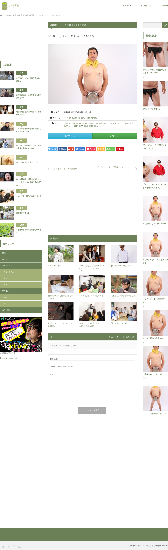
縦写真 (84, 25)
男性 (75, 25)
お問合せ (164, 6)
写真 (5, 278)
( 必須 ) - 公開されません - (62, 366)
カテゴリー (127, 6)
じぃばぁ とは (146, 6)
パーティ (112, 123)
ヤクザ (120, 123)
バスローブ (90, 123)
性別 (5, 304)
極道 (86, 126)
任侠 (127, 123)
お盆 (66, 123)
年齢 (5, 297)
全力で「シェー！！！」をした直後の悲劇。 (60, 324)
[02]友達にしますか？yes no (154, 224)
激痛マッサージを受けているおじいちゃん (60, 297)
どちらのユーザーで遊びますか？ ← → (114, 169)
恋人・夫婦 (6, 310)
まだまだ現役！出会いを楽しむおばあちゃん (28, 96)
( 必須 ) (54, 359)
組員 (91, 126)
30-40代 (63, 25)
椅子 (81, 126)
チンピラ (80, 123)
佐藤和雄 (70, 25)
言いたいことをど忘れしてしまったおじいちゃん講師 (92, 324)
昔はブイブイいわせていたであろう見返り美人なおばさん (28, 147)
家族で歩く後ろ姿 (23, 213)
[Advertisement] (92, 206)
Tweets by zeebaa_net (8, 358)
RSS (19, 546)
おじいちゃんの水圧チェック (27, 162)
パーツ (4, 259)
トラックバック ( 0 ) (115, 337)
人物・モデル (9, 272)
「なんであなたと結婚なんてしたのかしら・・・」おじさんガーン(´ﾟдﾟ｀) (92, 268)
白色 (79, 25)
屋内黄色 (5, 291)
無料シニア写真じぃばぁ (146, 545)
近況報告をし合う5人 (119, 323)
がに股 (72, 123)
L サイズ (115, 135)
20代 (4, 253)
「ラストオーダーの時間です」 (65, 169)
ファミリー (6, 266)
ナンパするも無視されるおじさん (28, 196)
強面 (66, 126)
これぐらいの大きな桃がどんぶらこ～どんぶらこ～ (123, 297)
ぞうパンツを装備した (152, 109)
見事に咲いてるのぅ (55, 266)
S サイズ (70, 135)
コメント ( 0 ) (130, 337)
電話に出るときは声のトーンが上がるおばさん (28, 113)
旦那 (76, 126)
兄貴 (132, 123)
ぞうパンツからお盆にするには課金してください (154, 71)
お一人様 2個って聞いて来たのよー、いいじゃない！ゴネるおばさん (28, 182)
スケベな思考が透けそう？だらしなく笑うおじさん (28, 130)
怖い (71, 126)
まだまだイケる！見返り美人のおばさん (28, 79)
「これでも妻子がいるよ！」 (154, 414)
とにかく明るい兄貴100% (153, 338)
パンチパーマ (102, 123)
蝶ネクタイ (99, 126)
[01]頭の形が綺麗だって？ (121, 266)
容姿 (5, 285)
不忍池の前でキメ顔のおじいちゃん (28, 231)
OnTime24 (12, 353)
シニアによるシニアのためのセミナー (92, 297)
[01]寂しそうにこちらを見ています (155, 261)
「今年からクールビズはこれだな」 (154, 376)
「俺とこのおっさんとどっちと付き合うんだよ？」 (154, 186)
